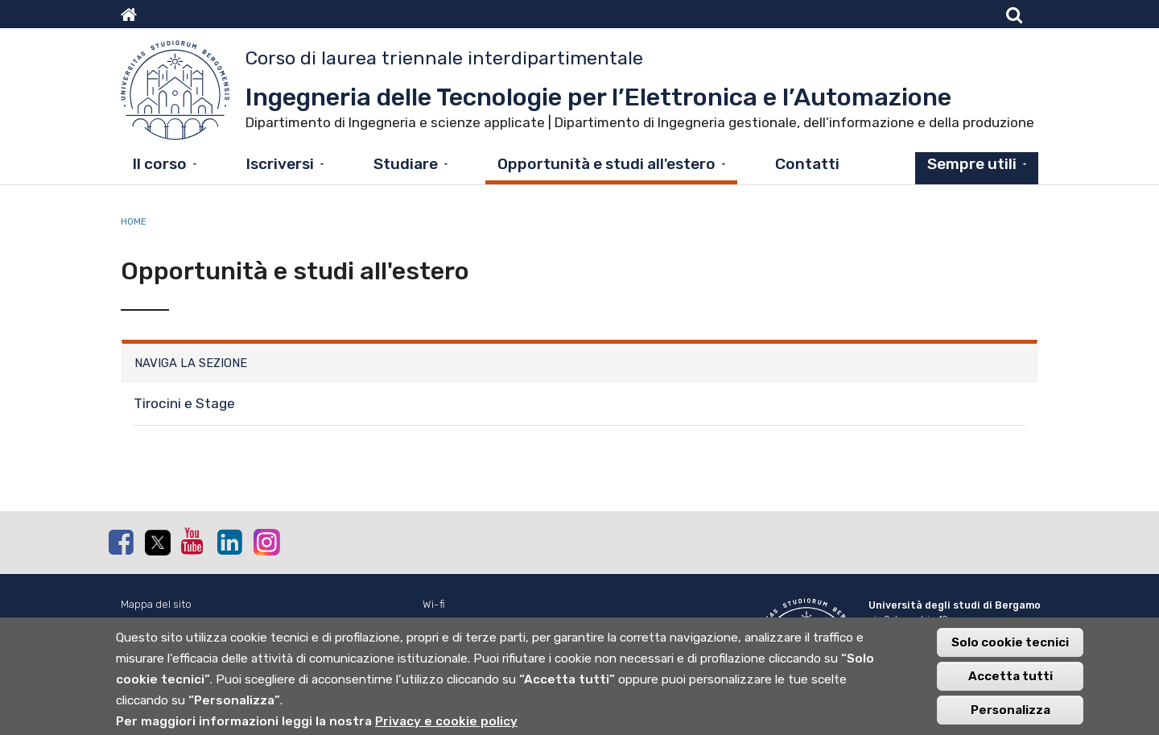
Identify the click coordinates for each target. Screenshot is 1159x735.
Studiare (405, 164)
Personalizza (1010, 718)
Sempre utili (972, 164)
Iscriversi (280, 164)
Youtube (193, 541)
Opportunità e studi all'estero (606, 164)
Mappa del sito (156, 604)
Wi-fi (434, 604)
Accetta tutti (1010, 684)
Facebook (121, 541)
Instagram (265, 541)
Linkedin (229, 541)
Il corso (160, 164)
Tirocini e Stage (184, 403)
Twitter (157, 542)
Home (133, 221)
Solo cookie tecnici (1010, 650)
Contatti (807, 164)
